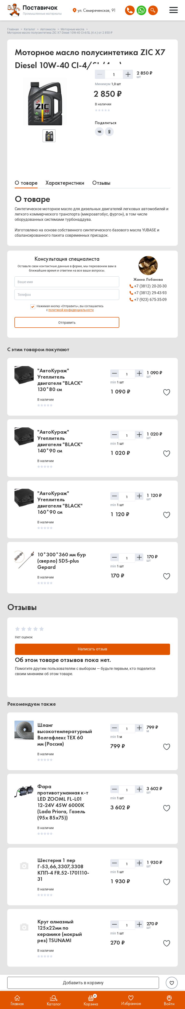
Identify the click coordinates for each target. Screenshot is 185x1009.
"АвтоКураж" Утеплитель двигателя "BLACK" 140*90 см (60, 441)
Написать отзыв (92, 649)
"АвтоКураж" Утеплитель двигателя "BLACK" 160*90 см (60, 502)
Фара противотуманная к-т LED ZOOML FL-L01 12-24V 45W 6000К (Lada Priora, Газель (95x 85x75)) (62, 803)
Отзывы (101, 182)
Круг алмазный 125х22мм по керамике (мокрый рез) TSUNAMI (59, 932)
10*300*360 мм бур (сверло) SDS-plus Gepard (61, 561)
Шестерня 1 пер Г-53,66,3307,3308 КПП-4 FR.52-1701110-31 (63, 870)
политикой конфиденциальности (71, 310)
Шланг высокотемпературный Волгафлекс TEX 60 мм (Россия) (64, 735)
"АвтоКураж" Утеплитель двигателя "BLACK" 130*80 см (60, 380)
